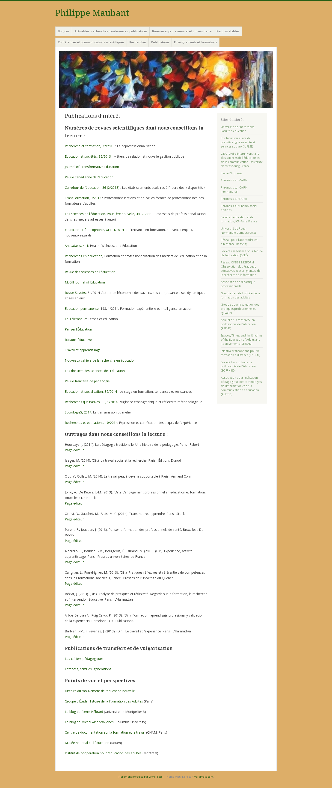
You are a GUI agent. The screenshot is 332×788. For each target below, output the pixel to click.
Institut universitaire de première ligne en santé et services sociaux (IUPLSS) (238, 142)
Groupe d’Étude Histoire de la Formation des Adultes (104, 701)
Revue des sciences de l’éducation (90, 272)
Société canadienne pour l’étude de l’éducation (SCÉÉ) (242, 253)
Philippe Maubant (92, 13)
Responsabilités (227, 31)
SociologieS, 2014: (78, 412)
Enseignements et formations (195, 42)
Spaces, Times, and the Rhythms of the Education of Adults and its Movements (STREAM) (241, 339)
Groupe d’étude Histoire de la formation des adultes (240, 295)
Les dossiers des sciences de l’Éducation (95, 371)
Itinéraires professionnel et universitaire (182, 31)
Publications (160, 42)
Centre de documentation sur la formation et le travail (105, 732)
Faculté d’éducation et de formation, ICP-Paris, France (239, 219)
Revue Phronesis (231, 173)
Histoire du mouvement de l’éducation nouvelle (100, 691)
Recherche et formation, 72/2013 (89, 146)
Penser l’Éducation (78, 329)
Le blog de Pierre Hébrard (84, 711)
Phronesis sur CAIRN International (234, 190)
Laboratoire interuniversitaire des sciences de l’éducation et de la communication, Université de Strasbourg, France (242, 160)
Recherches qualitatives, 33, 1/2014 (91, 402)
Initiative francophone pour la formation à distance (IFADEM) (240, 353)
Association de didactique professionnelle (238, 284)
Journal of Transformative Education (92, 167)
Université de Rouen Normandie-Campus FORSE (238, 231)
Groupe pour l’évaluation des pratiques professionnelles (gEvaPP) (240, 309)
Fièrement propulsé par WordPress (140, 776)
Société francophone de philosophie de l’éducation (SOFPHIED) (238, 366)
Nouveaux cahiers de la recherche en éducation (100, 360)
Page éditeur (74, 450)
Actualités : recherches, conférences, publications (110, 31)
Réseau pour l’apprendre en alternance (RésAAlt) (239, 242)
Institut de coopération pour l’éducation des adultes (103, 753)
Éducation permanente (82, 308)
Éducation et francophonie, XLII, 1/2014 (94, 229)
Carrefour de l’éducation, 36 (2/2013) (92, 187)
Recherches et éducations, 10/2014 (91, 422)
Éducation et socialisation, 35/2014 (91, 391)
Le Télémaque (75, 319)
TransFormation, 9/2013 (83, 198)
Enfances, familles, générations (88, 669)
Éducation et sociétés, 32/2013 (88, 156)
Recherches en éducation (83, 256)
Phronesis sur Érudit (234, 199)
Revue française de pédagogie (87, 381)
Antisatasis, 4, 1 (76, 245)
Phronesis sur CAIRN (234, 180)
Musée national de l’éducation (87, 743)
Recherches (137, 42)
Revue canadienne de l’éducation (89, 177)
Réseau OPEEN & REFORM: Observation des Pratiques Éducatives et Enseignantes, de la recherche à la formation (241, 268)
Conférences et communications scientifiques (91, 42)
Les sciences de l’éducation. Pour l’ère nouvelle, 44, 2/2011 (108, 214)
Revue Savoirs (75, 292)
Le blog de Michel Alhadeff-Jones (89, 722)
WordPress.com (203, 776)
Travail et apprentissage (83, 350)
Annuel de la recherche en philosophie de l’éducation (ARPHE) (238, 324)
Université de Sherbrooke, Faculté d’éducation (238, 129)
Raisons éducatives (79, 339)
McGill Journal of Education (85, 282)
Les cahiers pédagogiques (84, 658)
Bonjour (63, 31)
